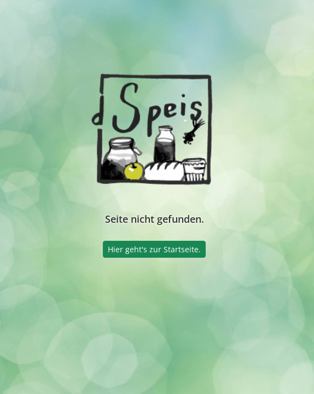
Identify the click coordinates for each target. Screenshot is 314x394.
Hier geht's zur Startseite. (154, 249)
